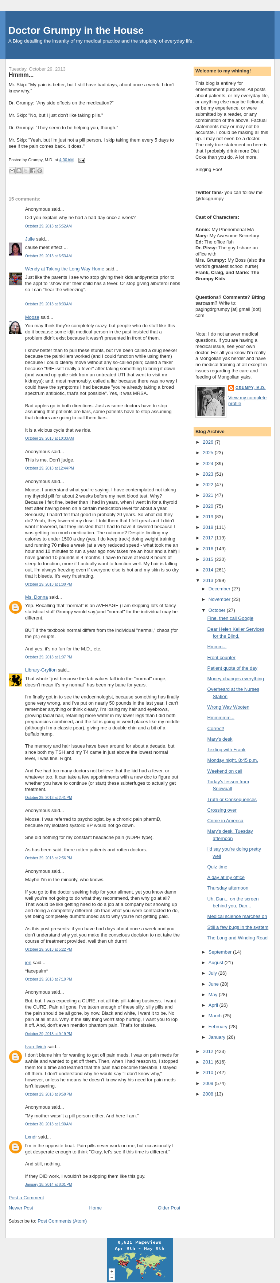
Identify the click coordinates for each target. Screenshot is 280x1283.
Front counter (221, 657)
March (216, 1015)
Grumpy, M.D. (250, 388)
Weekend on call (224, 771)
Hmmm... (21, 74)
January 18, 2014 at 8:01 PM (48, 1185)
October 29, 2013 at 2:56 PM (48, 858)
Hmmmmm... (220, 717)
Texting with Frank (226, 749)
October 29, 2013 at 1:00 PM (48, 584)
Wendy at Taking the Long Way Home (64, 269)
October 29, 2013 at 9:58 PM (48, 1094)
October (218, 610)
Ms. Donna (36, 597)
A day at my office (226, 877)
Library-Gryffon (41, 670)
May (214, 994)
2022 (209, 484)
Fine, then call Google (230, 618)
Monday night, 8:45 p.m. (232, 760)
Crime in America (225, 820)
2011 (209, 1062)
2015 (209, 559)
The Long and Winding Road (237, 938)
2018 (209, 527)
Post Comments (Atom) (62, 1221)
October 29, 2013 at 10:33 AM (49, 438)
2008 (209, 1094)
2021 (209, 495)
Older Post (169, 1208)
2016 (209, 548)
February (219, 1026)
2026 (209, 442)
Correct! (215, 728)
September (221, 952)
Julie (30, 239)
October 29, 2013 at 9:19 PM (48, 1034)
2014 (209, 570)
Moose (32, 317)
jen (28, 962)
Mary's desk (220, 739)
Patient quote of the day (232, 668)
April (214, 1005)
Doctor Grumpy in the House (76, 30)
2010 (209, 1072)
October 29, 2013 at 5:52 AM (48, 226)
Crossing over (222, 810)
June (214, 984)
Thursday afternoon (228, 888)
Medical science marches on (237, 916)
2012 (209, 1051)
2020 (209, 506)
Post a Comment (26, 1197)
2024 (209, 463)
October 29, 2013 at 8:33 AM (48, 304)
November (220, 599)
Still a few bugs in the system (238, 927)
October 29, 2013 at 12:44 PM (49, 468)
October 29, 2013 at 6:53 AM (48, 256)
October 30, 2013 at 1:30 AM (48, 1124)
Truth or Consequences (232, 799)
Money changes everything (235, 678)
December (220, 588)
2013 (209, 580)
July (213, 973)
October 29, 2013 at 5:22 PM (48, 949)
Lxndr (31, 1137)
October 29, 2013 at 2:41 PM (48, 798)
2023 (209, 474)
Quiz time (217, 867)
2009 (209, 1083)
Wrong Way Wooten (228, 707)
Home (95, 1208)
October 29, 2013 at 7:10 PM (48, 979)
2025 (209, 452)
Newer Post (21, 1208)
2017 (209, 537)
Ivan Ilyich (35, 1046)
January (218, 1037)
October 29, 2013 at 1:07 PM (48, 657)
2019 (209, 516)
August (217, 962)
